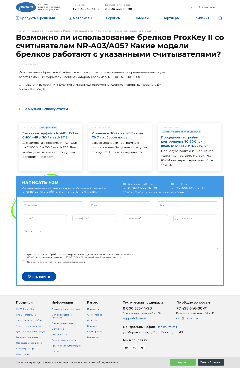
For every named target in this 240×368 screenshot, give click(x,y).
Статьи (55, 351)
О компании (94, 314)
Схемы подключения (64, 340)
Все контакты (167, 327)
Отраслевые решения (29, 342)
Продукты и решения (37, 18)
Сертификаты (95, 331)
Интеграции (23, 354)
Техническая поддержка (66, 309)
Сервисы (113, 18)
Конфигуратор (25, 348)
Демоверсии (59, 334)
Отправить (39, 276)
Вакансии (93, 337)
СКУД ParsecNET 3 (26, 314)
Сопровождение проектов (62, 316)
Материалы (82, 18)
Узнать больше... (211, 362)
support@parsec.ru (137, 318)
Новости (141, 18)
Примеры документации (66, 345)
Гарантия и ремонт (63, 323)
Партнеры (171, 18)
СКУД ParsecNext (25, 309)
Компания (201, 18)
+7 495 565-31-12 (86, 9)
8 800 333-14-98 (118, 9)
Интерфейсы (48, 127)
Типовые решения (27, 337)
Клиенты (92, 326)
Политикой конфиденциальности (101, 257)
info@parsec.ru (187, 318)
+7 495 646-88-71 (192, 308)
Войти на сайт (202, 7)
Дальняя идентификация (31, 331)
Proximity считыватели (29, 326)
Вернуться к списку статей (45, 109)
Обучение (58, 328)
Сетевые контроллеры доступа (181, 131)
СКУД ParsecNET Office (28, 320)
